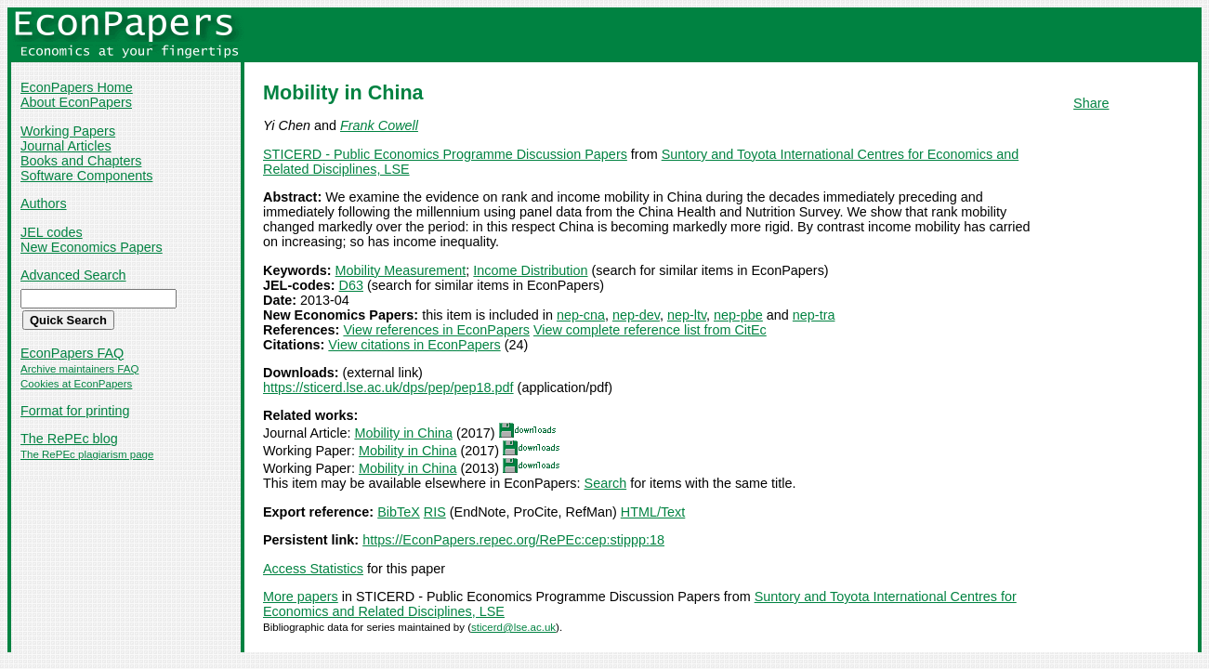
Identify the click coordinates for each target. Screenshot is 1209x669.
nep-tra (814, 315)
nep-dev (636, 315)
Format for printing (75, 410)
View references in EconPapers (436, 329)
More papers (300, 596)
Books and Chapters (80, 160)
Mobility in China (403, 433)
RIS (435, 512)
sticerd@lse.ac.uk (513, 627)
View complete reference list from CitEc (650, 329)
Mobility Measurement (401, 270)
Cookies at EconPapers (76, 383)
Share (1091, 103)
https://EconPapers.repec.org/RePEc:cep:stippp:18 (513, 539)
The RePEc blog (69, 438)
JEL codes (51, 232)
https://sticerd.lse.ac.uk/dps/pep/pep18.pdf (388, 387)
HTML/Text (653, 512)
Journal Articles (66, 145)
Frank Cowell (379, 125)
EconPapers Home (76, 87)
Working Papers (67, 131)
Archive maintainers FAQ (79, 368)
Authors (43, 203)
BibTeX (398, 512)
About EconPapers (76, 102)
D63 (351, 285)
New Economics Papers (91, 247)
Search (606, 483)
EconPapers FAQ (72, 353)
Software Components (86, 175)
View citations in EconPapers (414, 344)
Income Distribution (530, 270)
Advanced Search (73, 275)
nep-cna (581, 315)
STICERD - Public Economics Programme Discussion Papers (445, 154)
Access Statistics (313, 568)
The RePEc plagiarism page (86, 454)
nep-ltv (686, 315)
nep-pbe (738, 315)
